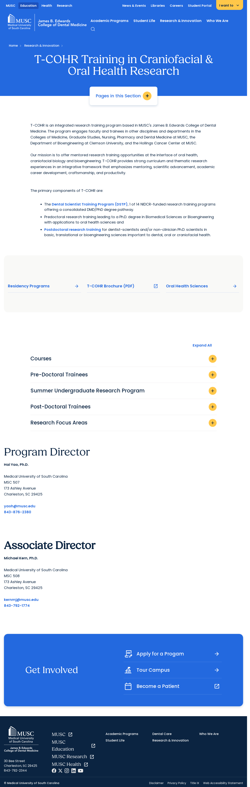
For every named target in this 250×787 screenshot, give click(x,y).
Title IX (194, 783)
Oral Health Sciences (201, 286)
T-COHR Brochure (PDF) (122, 286)
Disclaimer (156, 783)
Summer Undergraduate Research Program (123, 391)
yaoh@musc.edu (19, 506)
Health (47, 5)
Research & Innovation (181, 20)
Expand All (202, 345)
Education (28, 5)
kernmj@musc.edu (21, 599)
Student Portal (199, 5)
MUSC (10, 5)
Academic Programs (109, 20)
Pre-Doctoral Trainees (123, 375)
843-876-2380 (17, 512)
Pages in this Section (124, 96)
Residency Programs (43, 286)
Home (13, 46)
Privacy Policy (177, 783)
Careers (176, 5)
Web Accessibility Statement (223, 783)
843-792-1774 (17, 605)
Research (64, 5)
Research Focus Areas (123, 423)
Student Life (144, 20)
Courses (123, 359)
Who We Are (217, 20)
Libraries (158, 5)
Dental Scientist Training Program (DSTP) (90, 204)
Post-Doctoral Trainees (123, 407)
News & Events (134, 5)
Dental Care (162, 734)
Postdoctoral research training (72, 229)
